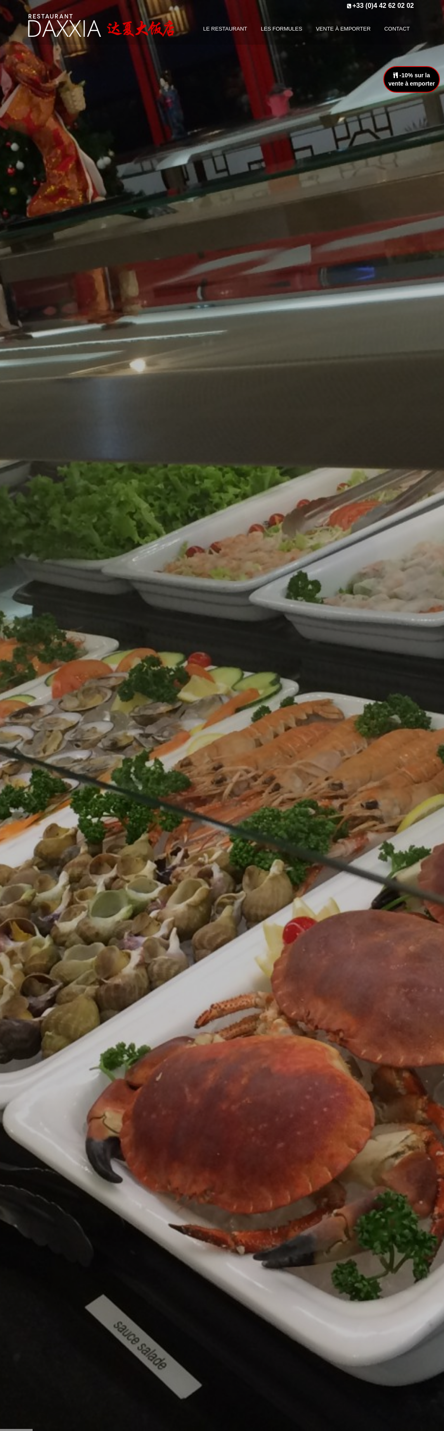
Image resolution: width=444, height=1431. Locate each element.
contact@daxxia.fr (368, 1304)
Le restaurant (246, 1276)
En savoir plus (222, 748)
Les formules (245, 1288)
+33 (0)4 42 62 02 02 (383, 5)
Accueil (165, 1420)
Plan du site (243, 1335)
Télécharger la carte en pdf (222, 1099)
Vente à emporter (251, 1300)
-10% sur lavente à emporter (411, 79)
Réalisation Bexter (125, 1420)
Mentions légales (251, 1323)
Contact (239, 1311)
